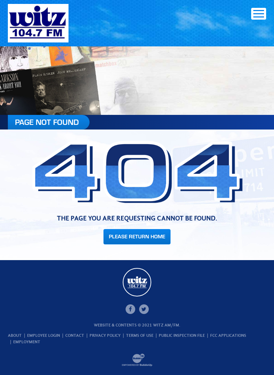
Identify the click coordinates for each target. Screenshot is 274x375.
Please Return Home (137, 236)
